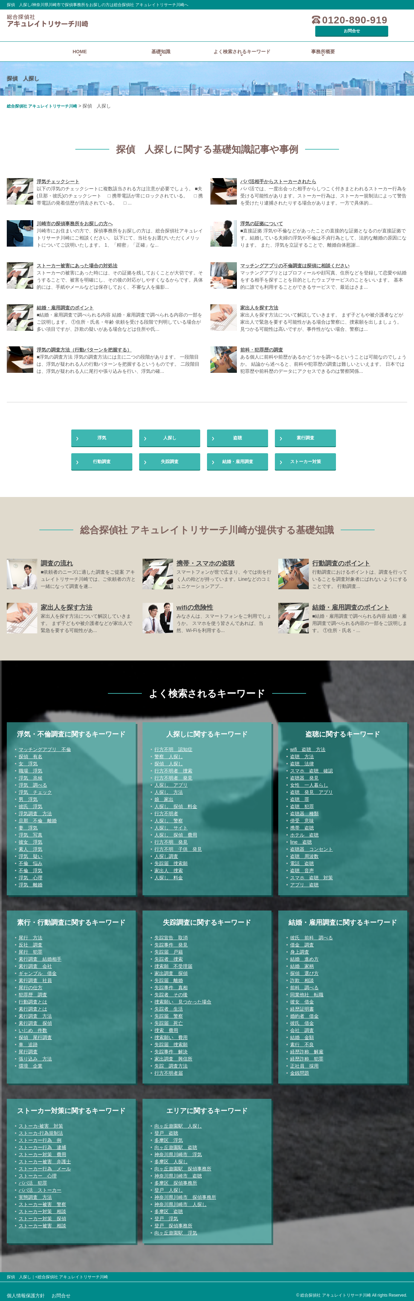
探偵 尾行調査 (35, 1035)
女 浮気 (28, 762)
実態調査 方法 (35, 1195)
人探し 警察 (168, 819)
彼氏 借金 (302, 1021)
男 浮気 (28, 797)
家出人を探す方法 (259, 298)
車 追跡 (28, 1043)
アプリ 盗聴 (304, 883)
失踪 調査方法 (171, 1064)
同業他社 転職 (306, 993)
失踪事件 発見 (171, 943)
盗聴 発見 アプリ (311, 790)
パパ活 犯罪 (33, 1181)
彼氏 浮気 (30, 804)
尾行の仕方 (30, 986)
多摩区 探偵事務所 (175, 1181)
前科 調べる (304, 986)
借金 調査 (302, 943)
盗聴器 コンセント (311, 847)
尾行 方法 (30, 936)
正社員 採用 (304, 1064)
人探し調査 (166, 854)
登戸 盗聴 (166, 1131)
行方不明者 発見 (173, 776)
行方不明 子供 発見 (178, 847)
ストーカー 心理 (38, 1174)
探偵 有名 (30, 755)
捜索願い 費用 (171, 1035)
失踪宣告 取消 (171, 936)
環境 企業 (30, 1064)
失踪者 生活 (168, 1007)
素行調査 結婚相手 (40, 957)
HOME (80, 42)
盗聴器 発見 (304, 776)
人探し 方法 (168, 790)
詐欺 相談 (302, 978)
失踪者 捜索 (168, 957)
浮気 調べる (33, 783)
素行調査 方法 (35, 1014)
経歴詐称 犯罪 (306, 1057)
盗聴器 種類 (304, 812)
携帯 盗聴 (302, 826)
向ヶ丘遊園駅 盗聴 (175, 1145)
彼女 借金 (302, 1000)
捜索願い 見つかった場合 (182, 1000)
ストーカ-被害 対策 (41, 1124)
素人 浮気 (30, 847)
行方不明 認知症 (173, 747)
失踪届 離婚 (168, 978)
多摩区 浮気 (168, 1138)
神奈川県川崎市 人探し (180, 1202)
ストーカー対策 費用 (42, 1152)
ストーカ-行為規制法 (41, 1131)
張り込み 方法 (35, 1057)
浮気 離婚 (30, 883)
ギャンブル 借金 (38, 971)
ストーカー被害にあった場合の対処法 (77, 256)
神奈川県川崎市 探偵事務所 (185, 1195)
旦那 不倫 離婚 (38, 819)
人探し (170, 430)
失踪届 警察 (168, 1014)
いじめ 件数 (33, 1028)
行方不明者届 (168, 1071)
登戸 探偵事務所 (173, 1224)
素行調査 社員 (35, 978)
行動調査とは (33, 1000)
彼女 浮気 (30, 840)
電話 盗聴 (302, 861)
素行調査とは (33, 1007)
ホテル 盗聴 (304, 833)
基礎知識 (160, 42)
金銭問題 (299, 1071)
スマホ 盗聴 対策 (311, 876)
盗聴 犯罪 (302, 804)
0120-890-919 (317, 20)
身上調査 (299, 950)
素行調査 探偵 (35, 1021)
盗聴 (237, 430)
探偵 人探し (168, 762)
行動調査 (101, 457)
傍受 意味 (302, 819)
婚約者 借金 (304, 1014)
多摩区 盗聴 (168, 1209)
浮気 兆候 (30, 776)
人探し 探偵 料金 (175, 804)
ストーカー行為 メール (45, 1167)
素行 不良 (302, 1043)
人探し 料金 (168, 876)
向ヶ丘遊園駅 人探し (178, 1124)
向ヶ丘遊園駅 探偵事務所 (182, 1167)
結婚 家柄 (302, 964)
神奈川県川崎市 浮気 (178, 1152)
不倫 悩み (30, 861)
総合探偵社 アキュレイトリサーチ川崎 (42, 96)
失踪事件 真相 (171, 986)
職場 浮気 (30, 769)
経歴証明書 (302, 1007)
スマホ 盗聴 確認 (311, 769)
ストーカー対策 (305, 457)
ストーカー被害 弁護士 (45, 1160)
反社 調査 (30, 943)
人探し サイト (171, 826)
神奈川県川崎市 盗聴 (178, 1174)
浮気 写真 (30, 833)
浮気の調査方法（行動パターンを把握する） (84, 340)
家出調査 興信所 (173, 1057)
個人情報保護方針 (26, 1294)
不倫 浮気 (30, 869)
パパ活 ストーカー (40, 1188)
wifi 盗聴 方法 (307, 747)
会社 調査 (302, 1028)
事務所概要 (323, 42)
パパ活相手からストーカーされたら (278, 172)
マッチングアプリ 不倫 (45, 747)
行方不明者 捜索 (173, 769)
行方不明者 (166, 812)
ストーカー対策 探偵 (42, 1217)
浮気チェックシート (58, 172)
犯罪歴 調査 (33, 993)
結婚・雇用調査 (237, 457)
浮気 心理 (30, 876)
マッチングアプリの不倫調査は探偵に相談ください (295, 256)
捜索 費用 (166, 1028)
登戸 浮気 (166, 1217)
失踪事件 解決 (171, 1050)
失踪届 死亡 (168, 1021)
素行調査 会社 (35, 964)
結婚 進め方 (304, 957)
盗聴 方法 (302, 755)
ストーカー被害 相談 (42, 1224)
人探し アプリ (171, 783)
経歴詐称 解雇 (306, 1050)
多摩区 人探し (171, 1160)
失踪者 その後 (171, 993)
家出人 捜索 (168, 869)
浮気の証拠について (261, 214)
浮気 (102, 430)
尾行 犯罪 (30, 950)
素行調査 (305, 430)
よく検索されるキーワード (241, 42)
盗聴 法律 (302, 762)
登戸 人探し (168, 1188)
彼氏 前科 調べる (311, 936)
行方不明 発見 (171, 840)
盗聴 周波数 (304, 854)
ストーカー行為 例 (40, 1138)
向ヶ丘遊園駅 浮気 (175, 1231)
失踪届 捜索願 (171, 861)
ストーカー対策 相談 (42, 1209)
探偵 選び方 (304, 971)
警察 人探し (168, 755)
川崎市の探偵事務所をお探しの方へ (75, 214)
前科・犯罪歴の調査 (261, 340)
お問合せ (382, 20)
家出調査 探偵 (171, 971)
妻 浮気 (28, 826)
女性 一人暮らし (309, 783)
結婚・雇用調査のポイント (65, 298)
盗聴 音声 (302, 869)
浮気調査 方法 (35, 812)
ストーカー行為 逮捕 (42, 1145)
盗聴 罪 (299, 797)
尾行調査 (28, 1050)
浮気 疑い (30, 854)
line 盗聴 (301, 840)
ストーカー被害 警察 (42, 1202)
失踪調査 (169, 457)
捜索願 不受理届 (173, 964)
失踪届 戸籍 (168, 950)
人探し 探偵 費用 (175, 833)
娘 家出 (163, 797)
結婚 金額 (302, 1035)
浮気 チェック (35, 790)
